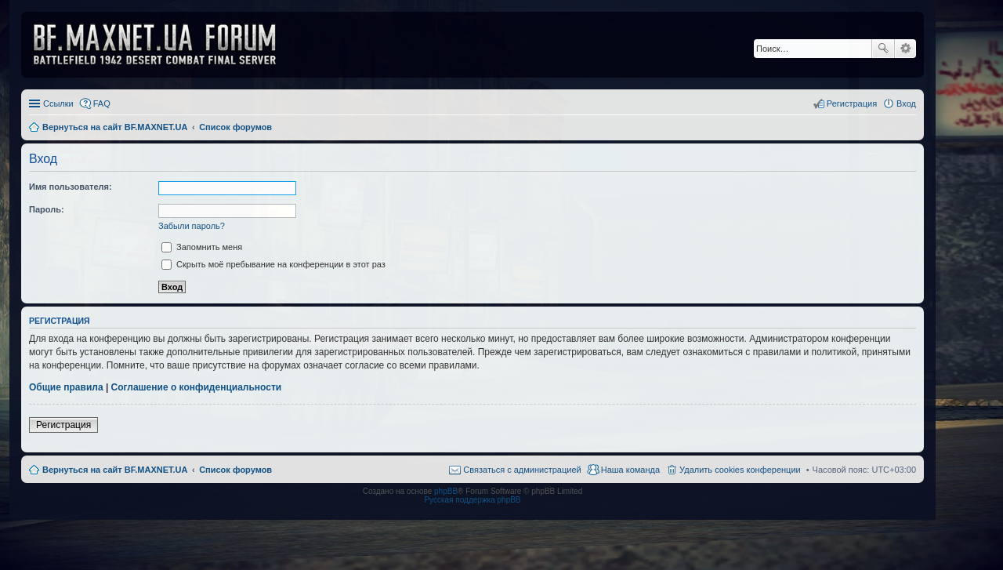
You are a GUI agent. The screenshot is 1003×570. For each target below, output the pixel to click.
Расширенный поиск (905, 48)
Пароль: (46, 209)
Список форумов (235, 469)
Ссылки (58, 103)
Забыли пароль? (191, 226)
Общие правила (66, 387)
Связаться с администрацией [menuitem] (522, 469)
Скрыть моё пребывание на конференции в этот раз (273, 264)
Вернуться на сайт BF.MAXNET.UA (114, 469)
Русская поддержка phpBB (472, 500)
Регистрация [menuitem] (852, 103)
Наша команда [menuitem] (630, 469)
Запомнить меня (201, 247)
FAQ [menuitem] (101, 103)
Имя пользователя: (70, 186)
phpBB (446, 491)
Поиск (883, 48)
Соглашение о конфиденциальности (196, 387)
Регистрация (63, 424)
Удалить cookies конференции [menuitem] (740, 469)
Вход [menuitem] (906, 103)
